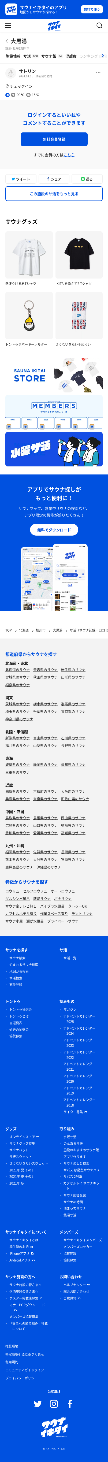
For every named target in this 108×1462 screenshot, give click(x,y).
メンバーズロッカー (78, 1246)
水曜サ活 (70, 1136)
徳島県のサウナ (73, 825)
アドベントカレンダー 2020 (79, 1079)
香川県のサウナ (17, 832)
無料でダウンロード (54, 529)
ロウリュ (12, 890)
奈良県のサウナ (45, 798)
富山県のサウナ (45, 737)
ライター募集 (73, 1112)
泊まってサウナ (75, 1208)
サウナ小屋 (14, 920)
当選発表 (15, 1023)
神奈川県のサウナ (19, 718)
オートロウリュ (63, 890)
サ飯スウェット (20, 1156)
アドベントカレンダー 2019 (79, 1091)
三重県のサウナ (17, 772)
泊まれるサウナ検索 (23, 964)
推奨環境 (11, 1346)
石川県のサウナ (73, 737)
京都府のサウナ (45, 791)
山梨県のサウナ (45, 745)
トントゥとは (19, 1016)
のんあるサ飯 (73, 1143)
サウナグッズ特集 (22, 1143)
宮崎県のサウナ (73, 859)
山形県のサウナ (73, 677)
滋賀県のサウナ (17, 791)
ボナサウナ (63, 898)
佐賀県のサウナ (45, 851)
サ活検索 (15, 978)
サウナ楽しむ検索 (76, 1163)
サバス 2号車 (73, 1176)
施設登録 (15, 984)
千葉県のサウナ (45, 711)
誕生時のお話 (19, 1246)
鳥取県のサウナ (17, 817)
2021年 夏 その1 (21, 1170)
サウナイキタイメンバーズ (83, 1240)
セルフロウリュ (35, 890)
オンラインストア (22, 1136)
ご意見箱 (70, 1298)
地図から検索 (19, 971)
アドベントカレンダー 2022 (79, 1055)
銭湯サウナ (42, 898)
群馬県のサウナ (73, 703)
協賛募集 (15, 1036)
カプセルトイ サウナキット (81, 1186)
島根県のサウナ (45, 817)
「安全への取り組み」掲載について (28, 1326)
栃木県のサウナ (45, 703)
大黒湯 (19, 41)
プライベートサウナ (63, 920)
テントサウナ (82, 913)
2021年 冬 (16, 1183)
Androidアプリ (20, 1260)
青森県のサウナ (45, 669)
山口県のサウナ (45, 825)
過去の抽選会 (19, 1029)
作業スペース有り (54, 913)
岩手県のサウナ (73, 669)
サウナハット (19, 1150)
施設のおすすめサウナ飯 (81, 1150)
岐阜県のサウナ (17, 764)
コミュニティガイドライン (24, 1370)
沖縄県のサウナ (49, 867)
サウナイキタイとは (23, 1240)
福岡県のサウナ (17, 851)
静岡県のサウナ (45, 764)
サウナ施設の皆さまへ (25, 1284)
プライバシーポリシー (21, 1378)
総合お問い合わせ (76, 1291)
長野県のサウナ (73, 745)
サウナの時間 (73, 1202)
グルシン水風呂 (17, 898)
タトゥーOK (77, 905)
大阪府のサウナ (73, 791)
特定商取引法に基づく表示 (24, 1354)
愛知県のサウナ (73, 764)
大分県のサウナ (45, 859)
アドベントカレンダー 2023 (79, 1043)
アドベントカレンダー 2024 (79, 1031)
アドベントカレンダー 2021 (79, 1067)
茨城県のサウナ (17, 703)
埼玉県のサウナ (17, 711)
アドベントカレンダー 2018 (79, 1102)
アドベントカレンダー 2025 (79, 1019)
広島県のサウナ (17, 825)
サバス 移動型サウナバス (82, 1170)
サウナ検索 (17, 958)
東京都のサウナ (73, 711)
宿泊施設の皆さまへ (23, 1291)
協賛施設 (70, 1253)
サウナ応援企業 (75, 1195)
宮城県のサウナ (17, 677)
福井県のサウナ (17, 745)
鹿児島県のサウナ (19, 867)
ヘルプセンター (75, 1284)
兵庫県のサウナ (17, 798)
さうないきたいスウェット (28, 1163)
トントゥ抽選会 (20, 1009)
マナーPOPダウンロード (27, 1305)
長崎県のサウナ (73, 851)
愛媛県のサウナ (45, 832)
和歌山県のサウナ (75, 798)
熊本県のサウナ (17, 859)
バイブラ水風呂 (52, 905)
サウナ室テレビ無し (21, 905)
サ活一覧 (70, 958)
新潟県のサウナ (17, 737)
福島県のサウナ (17, 684)
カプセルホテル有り (21, 913)
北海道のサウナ (17, 669)
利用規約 (11, 1362)
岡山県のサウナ (73, 817)
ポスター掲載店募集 (23, 1298)
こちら (69, 154)
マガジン (70, 1009)
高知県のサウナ (73, 832)
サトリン (27, 71)
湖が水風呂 (35, 920)
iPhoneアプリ (19, 1253)
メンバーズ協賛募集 (23, 1316)
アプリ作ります (75, 1156)
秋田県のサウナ (45, 677)
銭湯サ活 (70, 1215)
